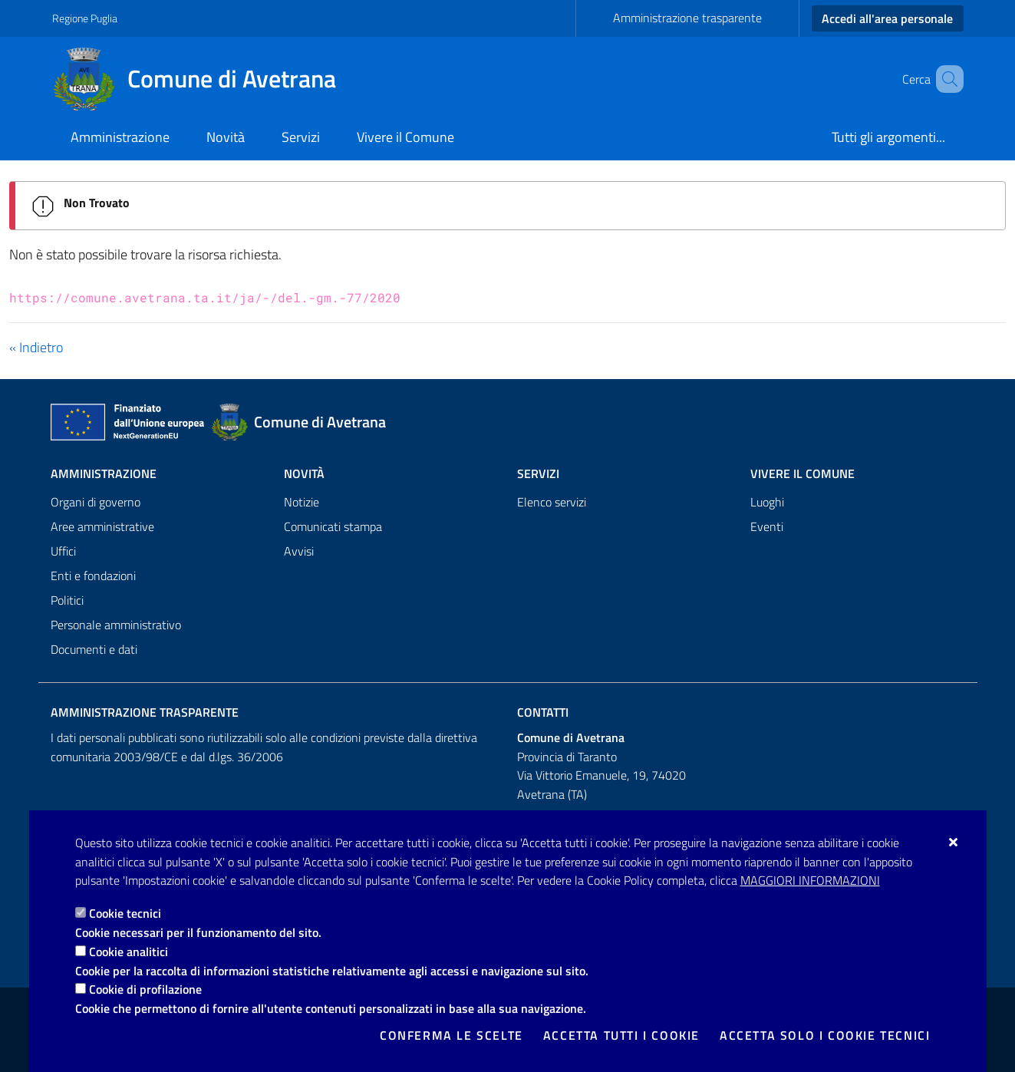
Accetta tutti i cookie (621, 1035)
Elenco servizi (551, 502)
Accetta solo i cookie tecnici (825, 1035)
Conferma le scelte (451, 1035)
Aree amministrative (102, 526)
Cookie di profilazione (145, 989)
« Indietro (36, 347)
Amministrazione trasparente (687, 17)
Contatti (542, 712)
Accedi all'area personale (887, 18)
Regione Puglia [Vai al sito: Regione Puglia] (84, 18)
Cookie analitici (128, 951)
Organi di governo (95, 502)
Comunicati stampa (333, 526)
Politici (67, 600)
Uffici (63, 551)
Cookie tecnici (125, 913)
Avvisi (299, 551)
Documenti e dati (94, 649)
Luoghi (767, 502)
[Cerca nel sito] (945, 79)
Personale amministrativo (116, 624)
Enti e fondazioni (93, 575)
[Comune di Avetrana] (203, 79)
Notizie (301, 502)
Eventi (766, 526)
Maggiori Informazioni (810, 880)
